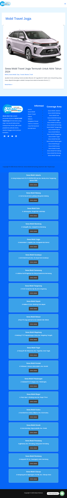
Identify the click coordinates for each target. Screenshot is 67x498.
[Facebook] (4, 136)
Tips (18, 74)
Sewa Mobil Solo (54, 115)
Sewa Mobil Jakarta (54, 111)
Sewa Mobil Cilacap (54, 155)
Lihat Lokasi (33, 185)
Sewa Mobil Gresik (54, 148)
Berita (7, 74)
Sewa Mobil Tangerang (54, 127)
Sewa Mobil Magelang (54, 134)
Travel (22, 74)
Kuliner (30, 116)
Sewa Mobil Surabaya (54, 122)
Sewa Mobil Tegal (54, 136)
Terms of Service (33, 123)
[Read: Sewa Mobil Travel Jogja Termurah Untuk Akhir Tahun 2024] (33, 45)
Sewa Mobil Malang (54, 113)
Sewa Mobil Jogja (54, 120)
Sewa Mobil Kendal (54, 139)
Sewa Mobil (12, 74)
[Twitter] (8, 136)
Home (30, 109)
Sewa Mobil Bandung (54, 118)
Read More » (9, 84)
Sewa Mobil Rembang (54, 153)
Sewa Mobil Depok (54, 129)
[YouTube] (12, 136)
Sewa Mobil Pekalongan (54, 141)
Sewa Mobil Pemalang (54, 151)
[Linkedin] (16, 136)
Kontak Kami (32, 128)
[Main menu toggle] (65, 4)
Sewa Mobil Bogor (54, 144)
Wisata (27, 74)
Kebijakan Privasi (33, 121)
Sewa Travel (32, 114)
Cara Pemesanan (33, 126)
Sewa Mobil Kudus (54, 146)
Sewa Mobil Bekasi (54, 132)
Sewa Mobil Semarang (54, 125)
